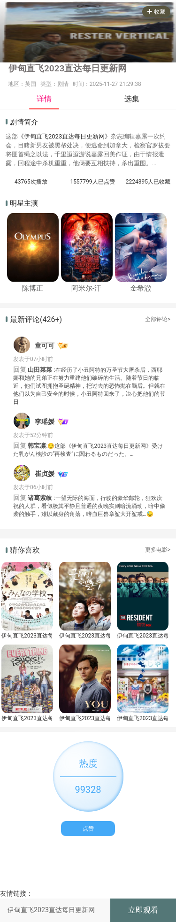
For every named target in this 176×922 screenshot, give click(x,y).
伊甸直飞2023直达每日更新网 (26, 635)
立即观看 (143, 910)
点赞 (88, 828)
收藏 (156, 11)
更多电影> (157, 549)
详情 (44, 98)
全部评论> (157, 319)
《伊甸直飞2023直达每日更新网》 (64, 136)
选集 (131, 98)
